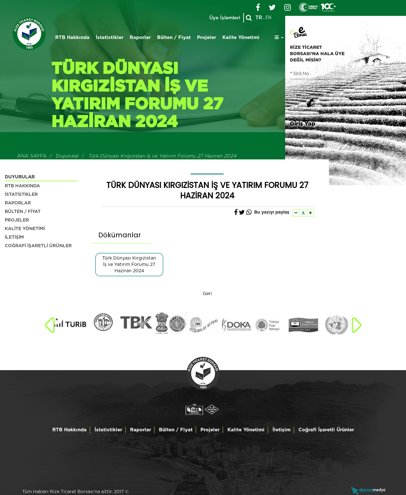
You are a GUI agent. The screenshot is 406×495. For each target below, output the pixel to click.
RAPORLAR (18, 203)
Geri (207, 294)
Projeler (206, 37)
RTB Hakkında (72, 37)
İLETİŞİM (14, 237)
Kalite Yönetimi (240, 37)
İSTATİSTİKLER (21, 194)
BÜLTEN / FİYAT (23, 211)
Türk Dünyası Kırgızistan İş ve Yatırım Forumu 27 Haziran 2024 (129, 264)
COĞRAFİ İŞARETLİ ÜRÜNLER (38, 246)
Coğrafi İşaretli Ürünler (326, 430)
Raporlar (140, 37)
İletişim (281, 430)
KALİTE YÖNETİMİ (25, 229)
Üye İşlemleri (224, 18)
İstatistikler (109, 37)
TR (258, 17)
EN (268, 17)
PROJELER (17, 220)
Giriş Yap (302, 123)
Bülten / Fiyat (174, 37)
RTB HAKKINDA (22, 186)
